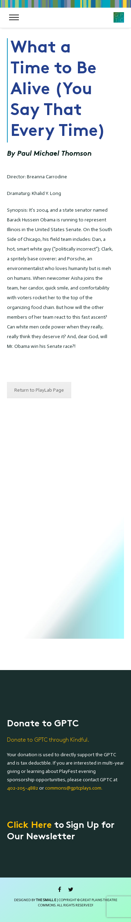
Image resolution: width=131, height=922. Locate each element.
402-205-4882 (22, 788)
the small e (46, 900)
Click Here (29, 826)
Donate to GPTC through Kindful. (48, 740)
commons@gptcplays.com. (73, 788)
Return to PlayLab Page (39, 390)
